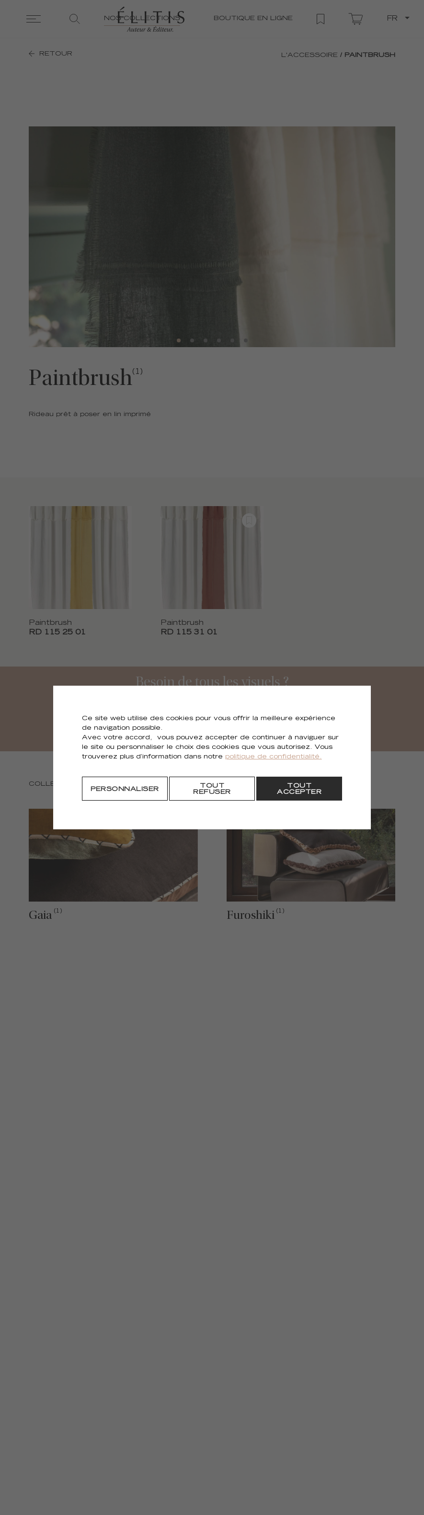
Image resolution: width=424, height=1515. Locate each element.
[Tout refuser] (212, 789)
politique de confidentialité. (273, 757)
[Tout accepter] (299, 789)
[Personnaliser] (125, 789)
